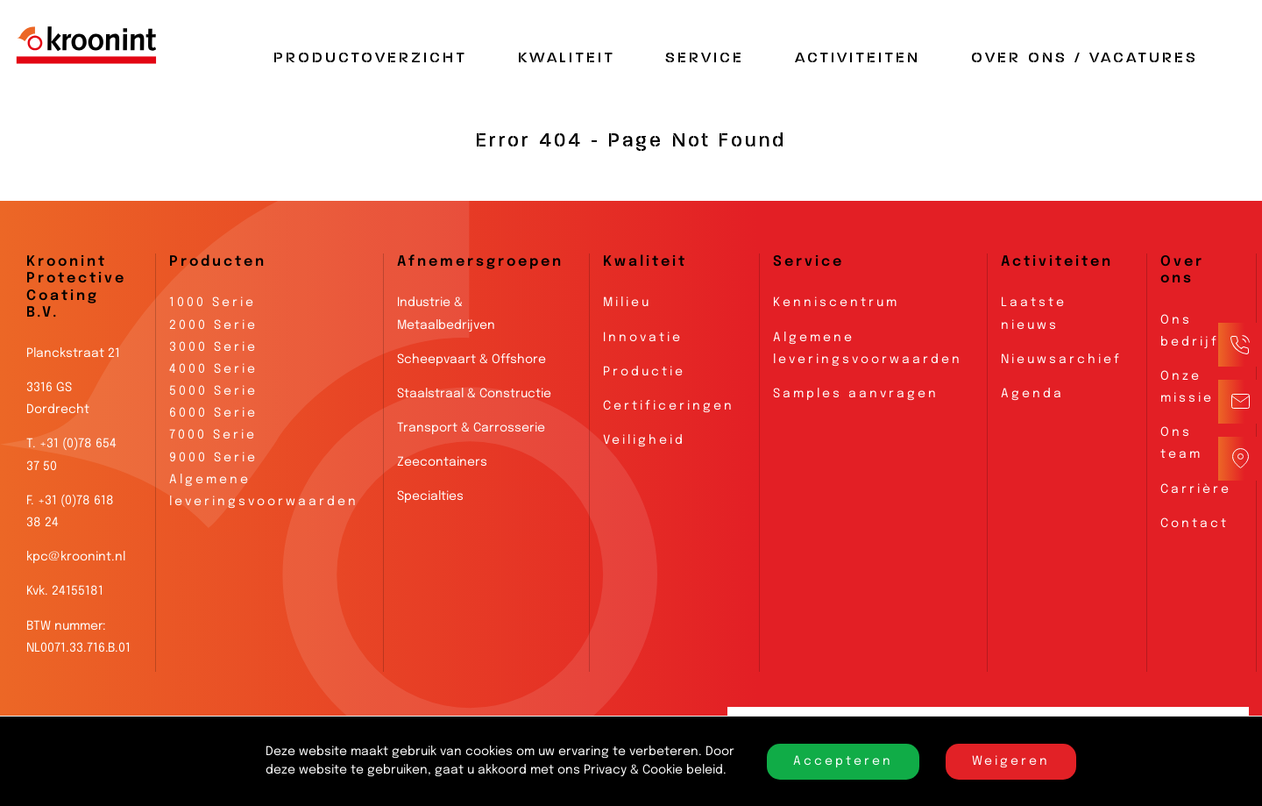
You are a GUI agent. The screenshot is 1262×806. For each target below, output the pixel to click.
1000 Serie (212, 302)
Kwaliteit (566, 58)
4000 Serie (213, 369)
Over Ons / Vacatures (1084, 58)
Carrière (1195, 489)
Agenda (1032, 394)
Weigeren (1011, 761)
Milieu (627, 302)
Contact (1194, 523)
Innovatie (643, 338)
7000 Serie (213, 435)
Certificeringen (668, 406)
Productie (644, 372)
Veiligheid (644, 440)
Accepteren (843, 761)
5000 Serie (213, 391)
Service (704, 58)
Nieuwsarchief (1061, 359)
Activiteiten (857, 58)
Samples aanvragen (856, 394)
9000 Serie (213, 458)
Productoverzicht (370, 58)
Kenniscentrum (836, 302)
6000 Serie (213, 413)
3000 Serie (213, 347)
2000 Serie (213, 325)
